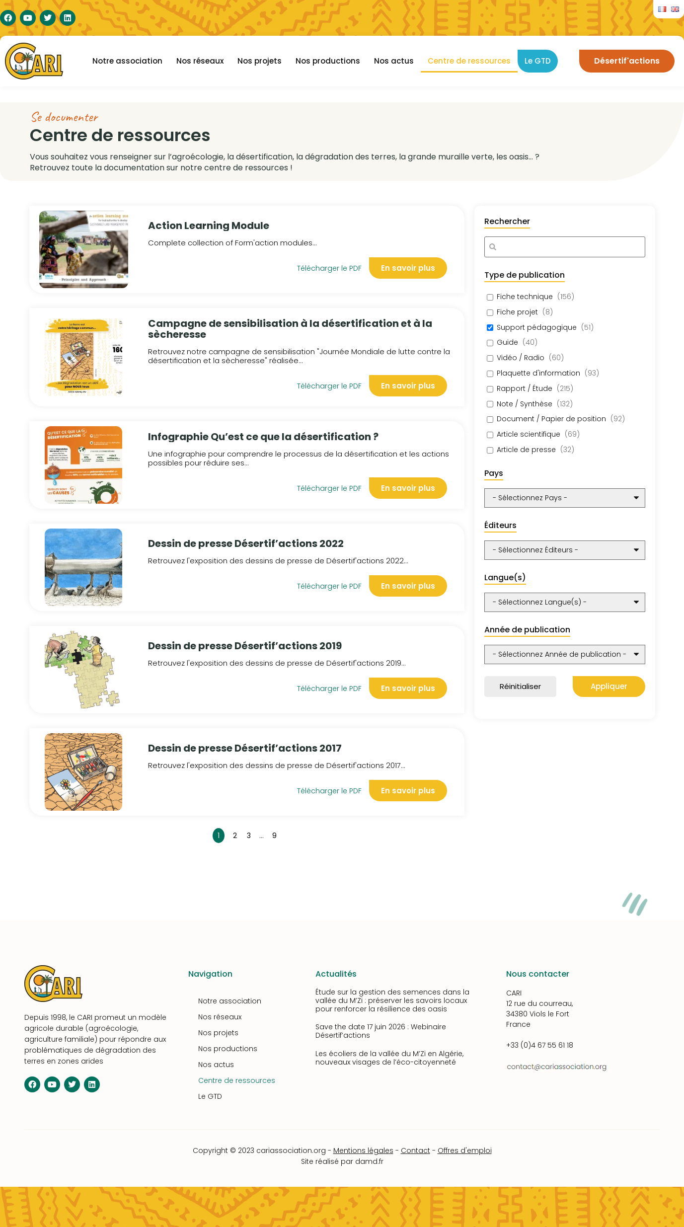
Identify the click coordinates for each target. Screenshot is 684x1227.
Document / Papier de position (551, 419)
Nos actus (394, 61)
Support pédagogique (537, 327)
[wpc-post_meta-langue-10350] (564, 602)
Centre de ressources (469, 61)
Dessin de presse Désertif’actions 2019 (245, 646)
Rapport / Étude (524, 388)
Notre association (127, 61)
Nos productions (328, 61)
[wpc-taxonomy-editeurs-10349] (564, 550)
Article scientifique (528, 434)
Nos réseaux (200, 61)
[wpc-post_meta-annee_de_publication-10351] (564, 654)
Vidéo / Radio (520, 358)
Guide (507, 342)
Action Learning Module (208, 225)
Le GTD (538, 61)
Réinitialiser (520, 686)
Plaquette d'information (538, 373)
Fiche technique (525, 297)
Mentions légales (363, 1150)
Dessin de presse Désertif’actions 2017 (245, 748)
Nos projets (259, 61)
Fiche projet (517, 312)
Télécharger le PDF (329, 386)
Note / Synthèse (524, 404)
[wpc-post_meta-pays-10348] (564, 498)
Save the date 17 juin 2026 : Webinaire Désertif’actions (380, 1031)
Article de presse (526, 450)
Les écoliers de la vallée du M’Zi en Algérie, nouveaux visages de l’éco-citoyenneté (389, 1058)
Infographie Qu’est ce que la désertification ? (263, 437)
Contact (415, 1150)
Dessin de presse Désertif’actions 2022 (246, 543)
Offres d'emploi (465, 1150)
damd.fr (369, 1161)
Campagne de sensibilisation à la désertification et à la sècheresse (290, 328)
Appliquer (609, 686)
